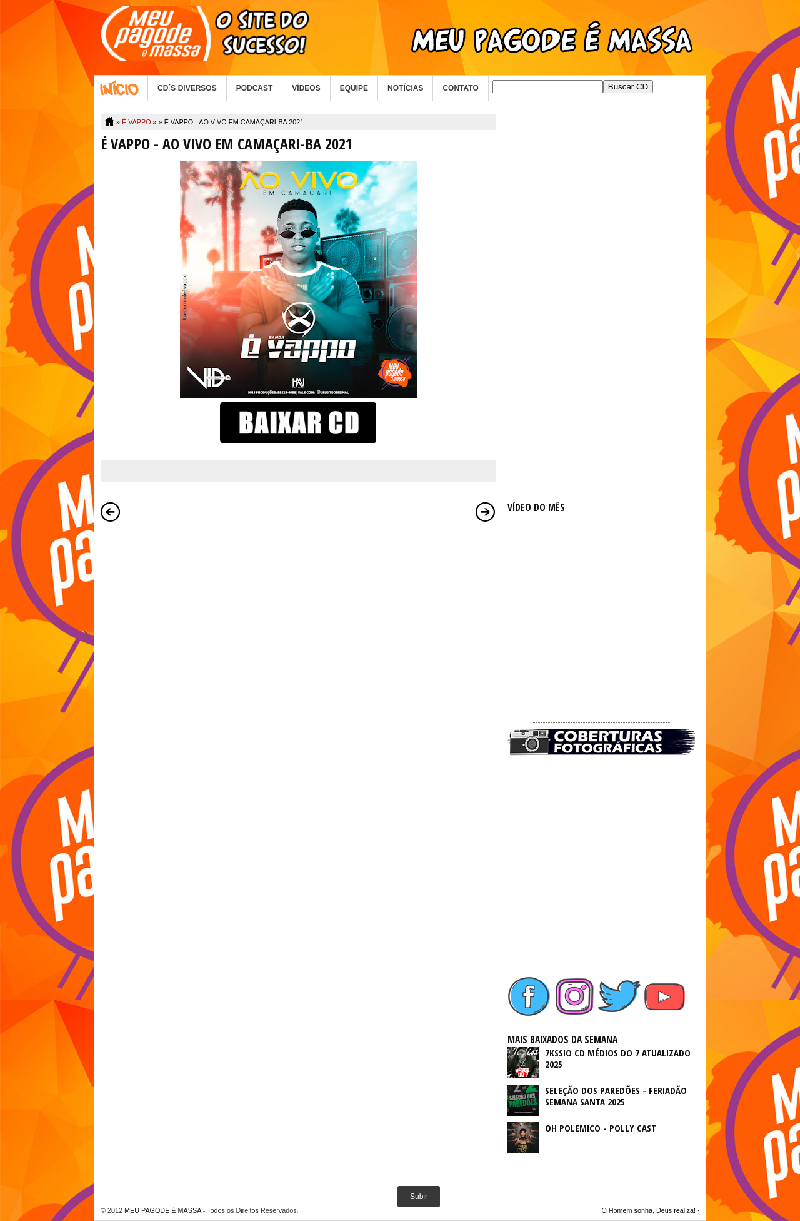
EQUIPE (354, 88)
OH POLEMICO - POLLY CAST (600, 1128)
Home (121, 88)
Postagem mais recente (111, 512)
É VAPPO (136, 122)
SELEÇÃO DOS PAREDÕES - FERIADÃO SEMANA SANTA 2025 (616, 1096)
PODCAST (254, 88)
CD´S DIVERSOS (187, 88)
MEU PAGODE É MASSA (162, 1210)
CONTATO (460, 88)
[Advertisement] (601, 301)
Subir (419, 1196)
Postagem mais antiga (486, 512)
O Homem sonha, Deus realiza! (648, 1210)
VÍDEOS (306, 88)
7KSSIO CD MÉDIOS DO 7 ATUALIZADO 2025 (618, 1058)
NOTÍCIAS (405, 88)
